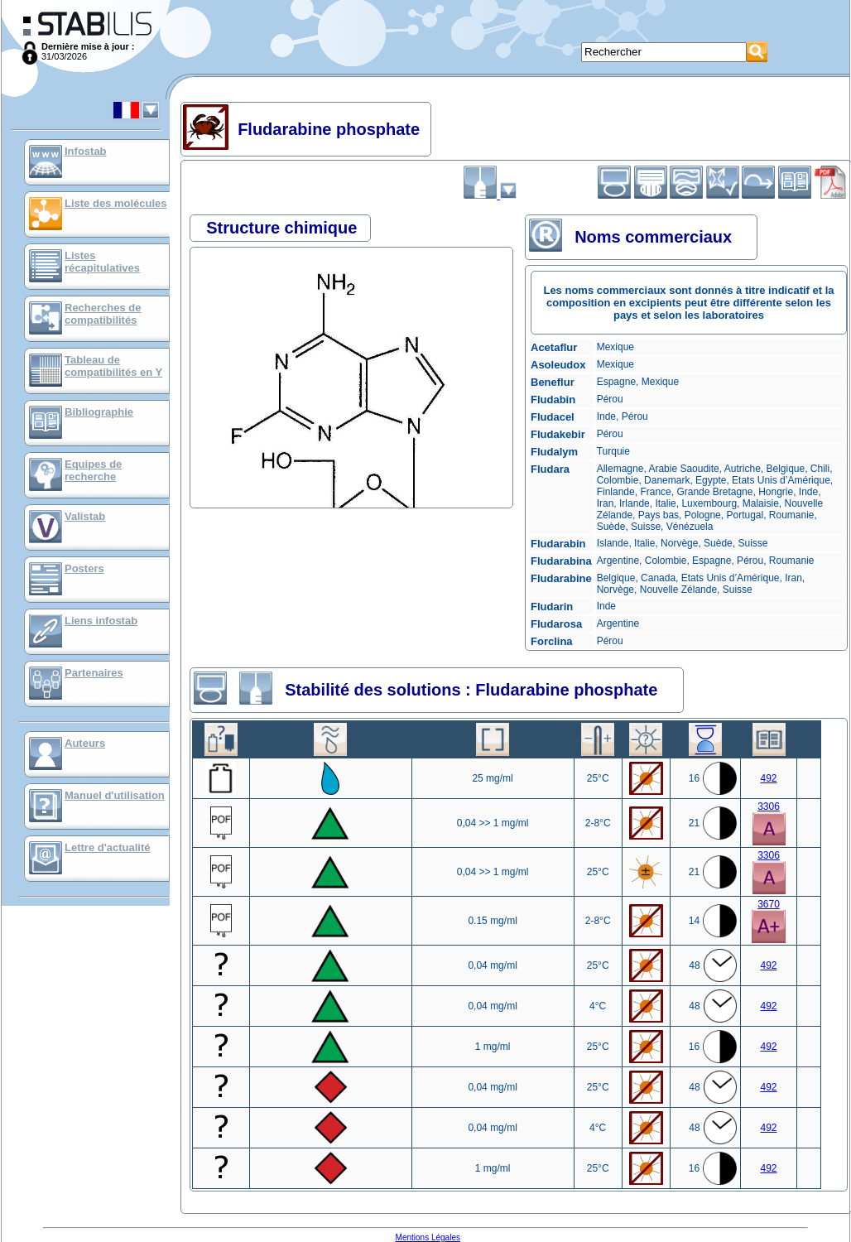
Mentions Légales (428, 1237)
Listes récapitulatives (102, 261)
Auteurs (85, 743)
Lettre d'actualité (108, 847)
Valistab (85, 516)
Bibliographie (99, 412)
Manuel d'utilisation (115, 795)
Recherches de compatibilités (103, 313)
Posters (84, 568)
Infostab (86, 151)
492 (768, 778)
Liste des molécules (116, 203)
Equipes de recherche (93, 470)
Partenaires (94, 673)
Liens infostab (101, 620)
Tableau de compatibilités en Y (113, 366)
